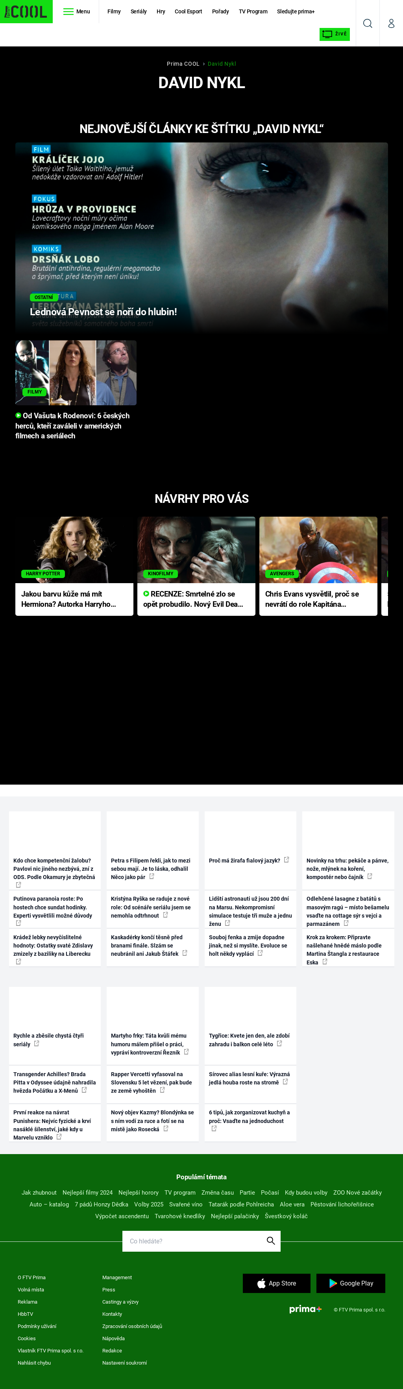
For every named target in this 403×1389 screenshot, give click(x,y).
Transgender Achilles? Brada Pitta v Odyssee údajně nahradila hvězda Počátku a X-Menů (54, 1082)
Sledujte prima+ (296, 11)
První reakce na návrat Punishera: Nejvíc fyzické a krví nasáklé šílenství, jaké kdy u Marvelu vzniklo (52, 1125)
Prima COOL (183, 64)
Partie (247, 1192)
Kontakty (112, 1314)
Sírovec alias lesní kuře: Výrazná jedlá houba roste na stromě (249, 1078)
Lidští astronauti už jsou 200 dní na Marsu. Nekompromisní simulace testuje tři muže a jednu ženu (250, 911)
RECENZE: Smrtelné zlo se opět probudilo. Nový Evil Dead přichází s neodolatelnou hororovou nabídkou (192, 600)
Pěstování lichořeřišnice (342, 1204)
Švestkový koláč (286, 1216)
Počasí (270, 1192)
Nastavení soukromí (124, 1363)
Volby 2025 (148, 1204)
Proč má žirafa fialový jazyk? (249, 860)
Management (117, 1277)
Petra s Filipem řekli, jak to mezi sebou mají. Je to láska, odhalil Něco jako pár (150, 869)
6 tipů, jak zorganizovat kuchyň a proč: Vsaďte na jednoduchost (249, 1120)
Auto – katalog (49, 1204)
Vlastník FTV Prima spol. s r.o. (50, 1351)
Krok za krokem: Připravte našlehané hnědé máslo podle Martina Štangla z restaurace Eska (344, 950)
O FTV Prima (32, 1277)
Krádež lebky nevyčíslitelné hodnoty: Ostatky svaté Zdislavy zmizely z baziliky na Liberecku (53, 949)
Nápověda (113, 1338)
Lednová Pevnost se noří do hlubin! (103, 312)
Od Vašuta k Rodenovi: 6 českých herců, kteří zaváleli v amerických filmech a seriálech (72, 426)
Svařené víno (186, 1204)
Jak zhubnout (39, 1192)
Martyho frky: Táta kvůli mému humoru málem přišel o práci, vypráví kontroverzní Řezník (150, 1044)
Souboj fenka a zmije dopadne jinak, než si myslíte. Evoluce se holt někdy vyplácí (248, 945)
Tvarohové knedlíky (180, 1216)
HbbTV (25, 1314)
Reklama (27, 1302)
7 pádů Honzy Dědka (101, 1204)
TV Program (253, 11)
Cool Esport (188, 11)
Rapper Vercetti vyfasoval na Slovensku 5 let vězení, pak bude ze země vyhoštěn (151, 1082)
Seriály (139, 11)
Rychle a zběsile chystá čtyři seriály (48, 1040)
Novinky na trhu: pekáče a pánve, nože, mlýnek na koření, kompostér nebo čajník (347, 869)
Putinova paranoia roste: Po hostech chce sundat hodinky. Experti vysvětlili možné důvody (52, 911)
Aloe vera (292, 1204)
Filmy (113, 11)
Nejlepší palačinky (235, 1216)
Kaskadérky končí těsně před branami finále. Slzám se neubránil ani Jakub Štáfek (149, 945)
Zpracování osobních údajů (132, 1326)
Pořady (220, 11)
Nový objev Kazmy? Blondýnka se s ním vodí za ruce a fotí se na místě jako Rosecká (152, 1120)
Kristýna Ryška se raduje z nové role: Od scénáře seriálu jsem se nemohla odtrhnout (151, 907)
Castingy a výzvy (120, 1302)
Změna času (218, 1192)
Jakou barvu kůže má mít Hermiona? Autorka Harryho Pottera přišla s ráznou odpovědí (66, 600)
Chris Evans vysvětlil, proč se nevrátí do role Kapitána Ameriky (312, 600)
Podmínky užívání (37, 1326)
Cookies (27, 1338)
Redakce (112, 1351)
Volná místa (31, 1290)
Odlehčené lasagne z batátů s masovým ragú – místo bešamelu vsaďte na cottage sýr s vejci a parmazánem (348, 911)
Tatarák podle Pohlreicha (241, 1204)
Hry (161, 11)
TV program (180, 1192)
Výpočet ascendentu (122, 1216)
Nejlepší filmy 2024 (88, 1192)
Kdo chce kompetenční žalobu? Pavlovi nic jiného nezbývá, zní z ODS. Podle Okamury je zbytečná (54, 872)
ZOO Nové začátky (357, 1192)
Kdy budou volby (306, 1192)
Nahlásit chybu (34, 1363)
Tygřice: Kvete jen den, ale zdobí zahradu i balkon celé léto (249, 1040)
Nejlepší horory (138, 1192)
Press (108, 1290)
